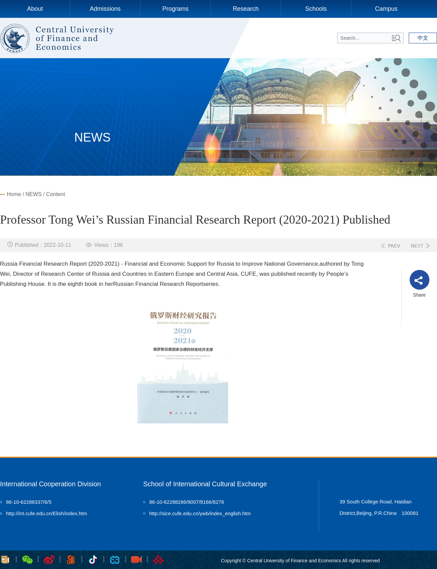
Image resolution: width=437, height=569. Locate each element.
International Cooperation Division (50, 484)
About (35, 8)
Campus (386, 8)
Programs (175, 8)
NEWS (34, 194)
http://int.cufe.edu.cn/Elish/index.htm (46, 513)
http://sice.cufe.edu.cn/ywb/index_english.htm (200, 513)
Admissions (105, 8)
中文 (423, 38)
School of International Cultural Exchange (205, 484)
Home (14, 194)
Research (246, 8)
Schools (316, 8)
